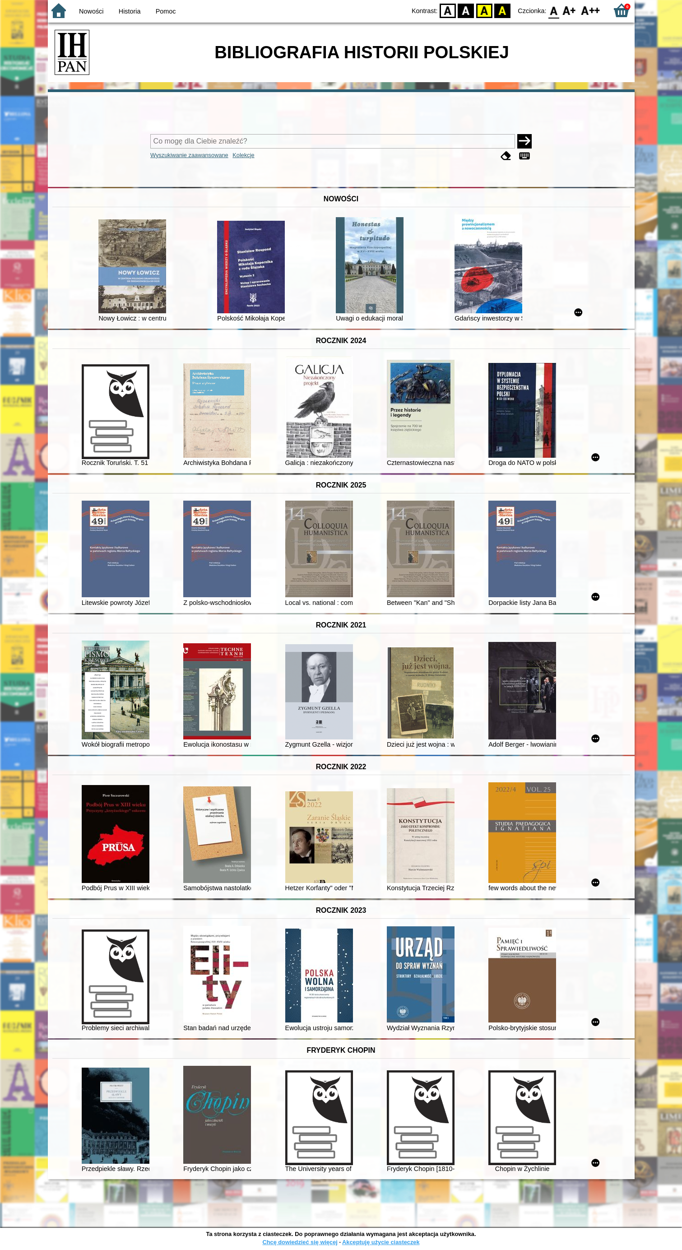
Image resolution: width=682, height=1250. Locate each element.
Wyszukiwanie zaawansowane (189, 155)
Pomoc (166, 11)
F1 (569, 10)
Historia (130, 11)
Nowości (91, 11)
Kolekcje (243, 155)
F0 (554, 10)
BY (502, 10)
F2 (590, 10)
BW (466, 10)
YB (484, 10)
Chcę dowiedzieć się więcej (299, 1242)
